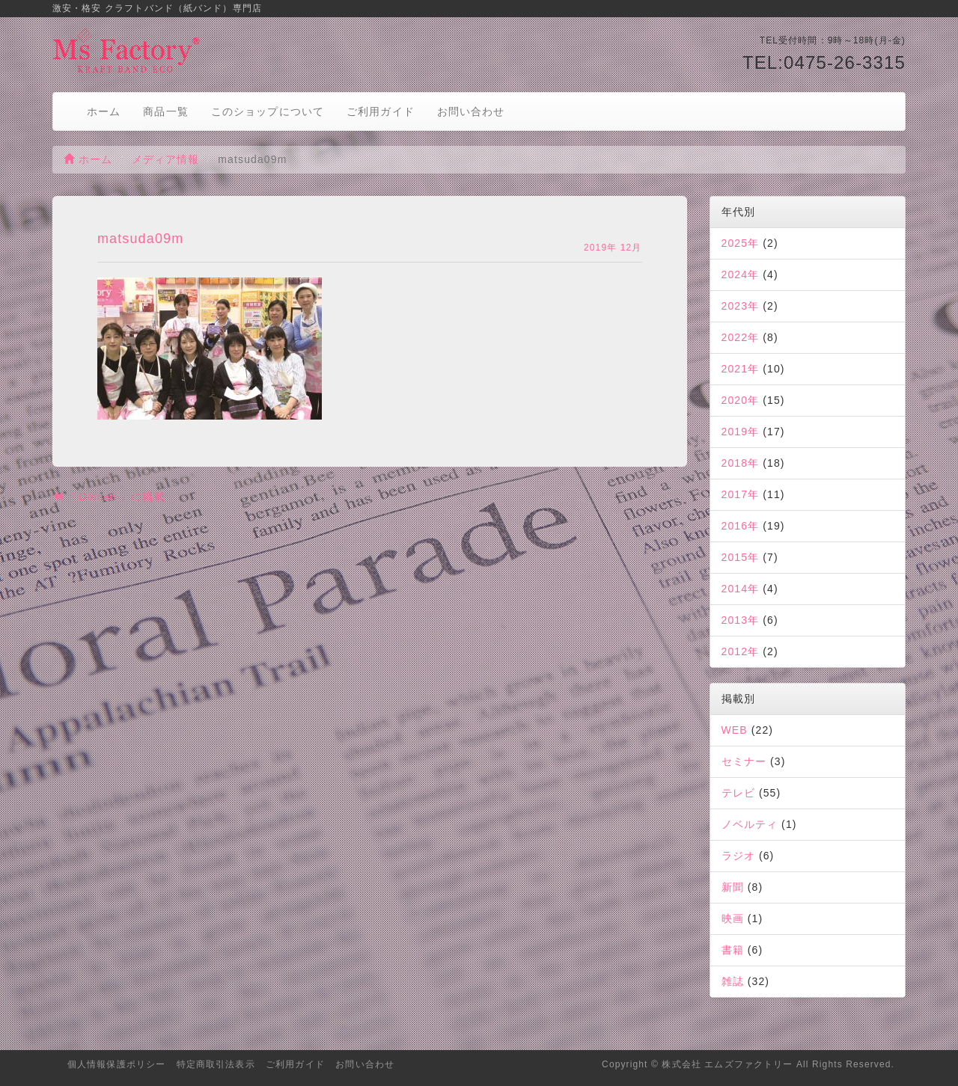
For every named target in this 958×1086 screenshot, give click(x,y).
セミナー (743, 761)
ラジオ (738, 856)
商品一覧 (165, 111)
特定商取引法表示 (216, 1064)
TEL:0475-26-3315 (824, 62)
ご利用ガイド (381, 111)
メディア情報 (166, 159)
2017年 (740, 494)
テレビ (738, 793)
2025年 (740, 243)
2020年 (740, 400)
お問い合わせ (471, 111)
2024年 (740, 274)
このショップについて (267, 111)
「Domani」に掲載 (108, 497)
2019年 (740, 432)
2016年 (740, 526)
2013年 (740, 620)
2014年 (740, 589)
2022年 (740, 337)
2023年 (740, 306)
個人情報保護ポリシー (116, 1064)
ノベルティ (749, 824)
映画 (732, 918)
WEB (734, 730)
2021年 (740, 369)
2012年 (740, 651)
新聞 (732, 887)
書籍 (732, 950)
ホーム (103, 111)
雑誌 (732, 981)
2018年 (740, 463)
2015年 (740, 557)
